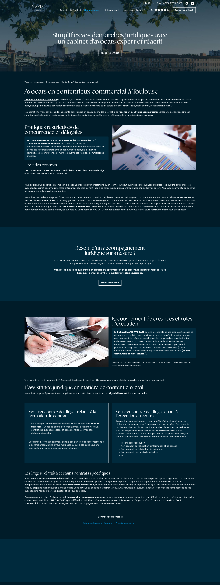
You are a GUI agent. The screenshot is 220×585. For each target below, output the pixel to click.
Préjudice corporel (125, 523)
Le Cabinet (75, 10)
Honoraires (127, 10)
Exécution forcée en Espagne (97, 523)
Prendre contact (184, 10)
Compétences (91, 10)
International (111, 10)
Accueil (63, 10)
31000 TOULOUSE (165, 3)
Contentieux (67, 82)
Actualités (141, 10)
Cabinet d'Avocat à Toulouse (41, 100)
